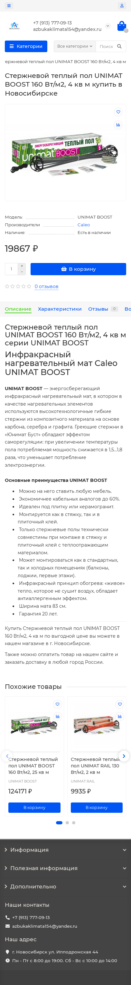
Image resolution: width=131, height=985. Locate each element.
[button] (59, 822)
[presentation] (7, 756)
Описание (18, 309)
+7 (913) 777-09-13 (31, 917)
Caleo (84, 224)
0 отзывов (47, 286)
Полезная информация (65, 868)
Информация (65, 850)
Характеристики (60, 309)
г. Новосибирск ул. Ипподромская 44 (55, 951)
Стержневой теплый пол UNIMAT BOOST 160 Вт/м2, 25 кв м (33, 765)
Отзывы (103, 309)
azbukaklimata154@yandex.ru (44, 926)
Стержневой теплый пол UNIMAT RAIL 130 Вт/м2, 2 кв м (95, 765)
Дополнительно (65, 886)
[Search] (111, 46)
